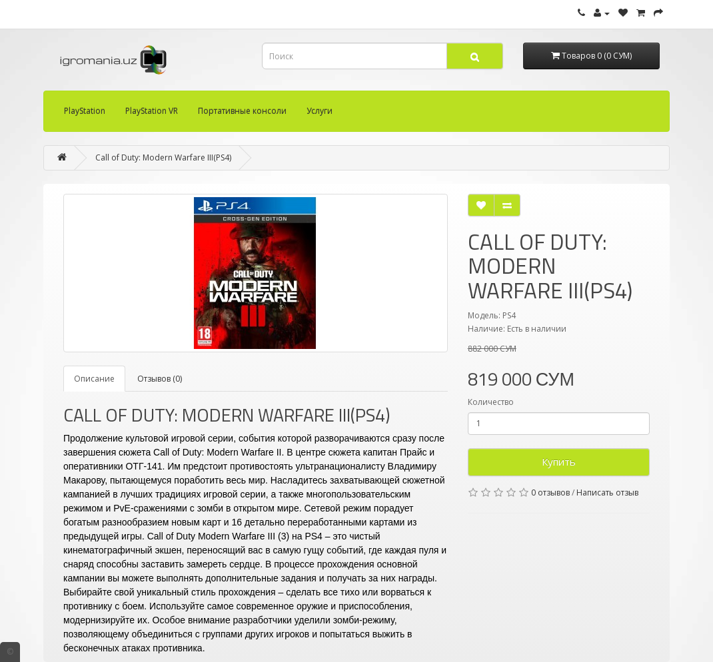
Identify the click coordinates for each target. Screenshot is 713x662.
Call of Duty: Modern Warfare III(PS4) (163, 157)
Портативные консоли (242, 111)
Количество (491, 402)
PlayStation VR (151, 111)
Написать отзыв (607, 492)
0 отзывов (550, 492)
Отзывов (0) (159, 378)
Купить (559, 461)
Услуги (320, 111)
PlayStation (84, 111)
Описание (94, 378)
